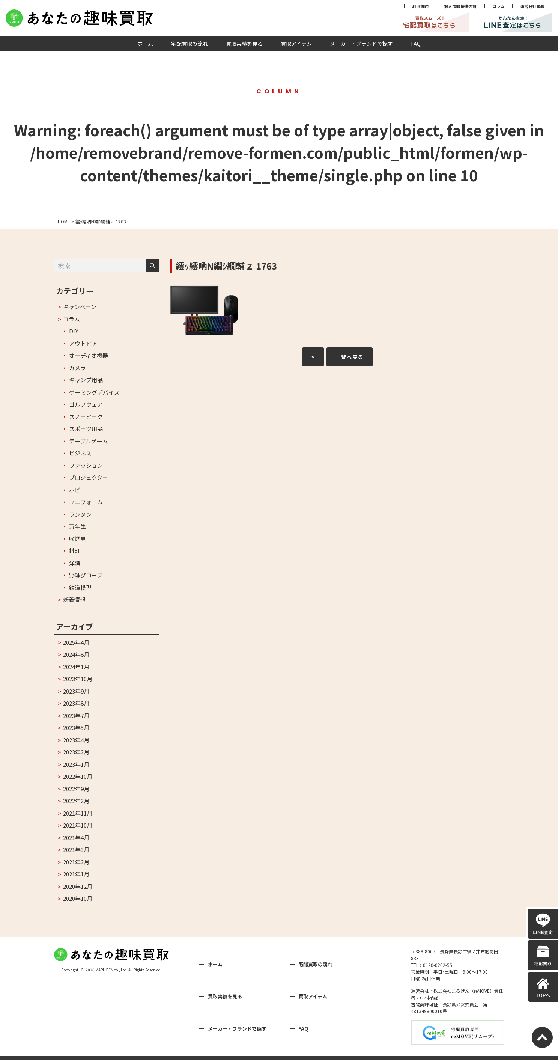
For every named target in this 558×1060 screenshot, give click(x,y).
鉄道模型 (80, 587)
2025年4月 (76, 642)
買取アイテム (296, 43)
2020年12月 (77, 886)
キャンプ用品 (86, 380)
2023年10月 (77, 679)
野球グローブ (85, 575)
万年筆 (77, 526)
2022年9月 (76, 789)
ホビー (77, 490)
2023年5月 (76, 727)
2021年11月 (77, 813)
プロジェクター (88, 477)
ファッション (86, 465)
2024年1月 (76, 667)
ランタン (80, 514)
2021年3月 (76, 849)
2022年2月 (76, 801)
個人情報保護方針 (460, 6)
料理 (74, 551)
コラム (498, 6)
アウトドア (83, 343)
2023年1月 (76, 764)
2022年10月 (77, 776)
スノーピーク (86, 417)
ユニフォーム (86, 502)
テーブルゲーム (88, 441)
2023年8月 (76, 703)
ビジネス (80, 453)
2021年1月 (76, 874)
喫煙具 (77, 539)
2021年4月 (76, 837)
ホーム (145, 43)
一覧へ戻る (349, 356)
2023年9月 (76, 691)
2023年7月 (76, 715)
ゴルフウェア (86, 404)
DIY (73, 331)
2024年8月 (76, 654)
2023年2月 (76, 752)
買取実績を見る (244, 43)
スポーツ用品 (86, 429)
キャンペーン (79, 307)
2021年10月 (77, 825)
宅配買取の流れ (189, 43)
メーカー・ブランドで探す (361, 43)
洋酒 (74, 563)
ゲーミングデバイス (94, 392)
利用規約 (420, 6)
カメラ (77, 368)
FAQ (416, 43)
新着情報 (74, 599)
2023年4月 (76, 740)
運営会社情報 (532, 6)
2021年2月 (76, 862)
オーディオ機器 (88, 355)
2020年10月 (77, 898)
